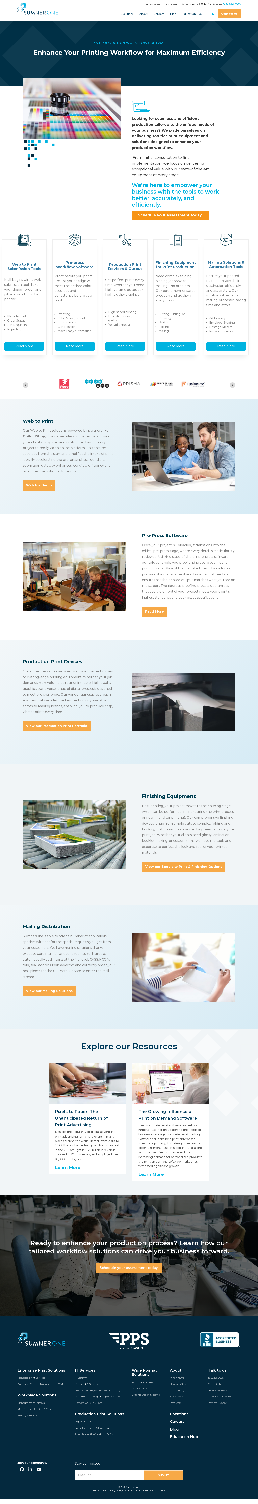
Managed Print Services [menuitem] (31, 1383)
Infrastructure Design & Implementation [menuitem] (98, 1402)
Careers (159, 13)
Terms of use (99, 1496)
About (143, 13)
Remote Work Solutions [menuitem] (88, 1408)
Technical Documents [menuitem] (144, 1387)
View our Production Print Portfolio (56, 732)
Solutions (127, 13)
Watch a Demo (39, 491)
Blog (173, 13)
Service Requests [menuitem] (217, 1395)
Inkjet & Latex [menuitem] (139, 1394)
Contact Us (229, 13)
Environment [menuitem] (177, 1402)
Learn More (67, 1173)
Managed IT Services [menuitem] (86, 1389)
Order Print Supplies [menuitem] (220, 1402)
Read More (24, 352)
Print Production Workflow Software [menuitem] (96, 1439)
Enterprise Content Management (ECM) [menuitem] (41, 1389)
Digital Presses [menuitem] (83, 1427)
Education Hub (192, 13)
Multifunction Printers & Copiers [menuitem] (36, 1414)
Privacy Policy (115, 1496)
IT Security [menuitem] (81, 1383)
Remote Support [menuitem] (218, 1408)
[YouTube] (39, 1475)
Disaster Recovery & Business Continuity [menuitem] (97, 1395)
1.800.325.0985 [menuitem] (216, 1383)
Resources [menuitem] (175, 1408)
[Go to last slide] (25, 390)
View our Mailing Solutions (49, 996)
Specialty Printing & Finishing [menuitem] (92, 1433)
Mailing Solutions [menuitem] (27, 1420)
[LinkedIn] (30, 1475)
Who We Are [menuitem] (177, 1383)
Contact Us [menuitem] (214, 1389)
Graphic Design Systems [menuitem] (146, 1400)
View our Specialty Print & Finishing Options (183, 872)
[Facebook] (22, 1475)
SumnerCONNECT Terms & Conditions (145, 1496)
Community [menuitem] (177, 1395)
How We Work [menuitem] (178, 1389)
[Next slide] (232, 390)
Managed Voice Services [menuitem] (31, 1408)
